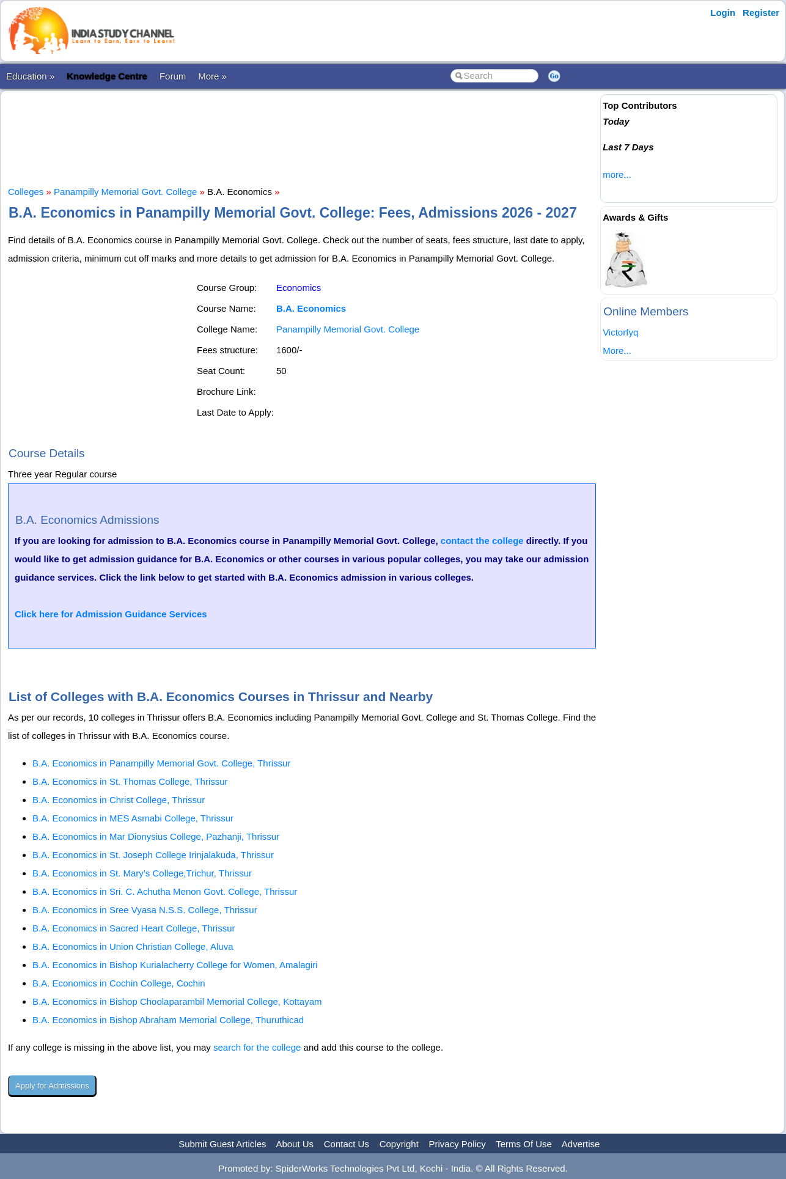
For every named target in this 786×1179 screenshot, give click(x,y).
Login (722, 12)
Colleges (25, 191)
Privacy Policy (457, 1144)
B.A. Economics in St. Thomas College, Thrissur (130, 781)
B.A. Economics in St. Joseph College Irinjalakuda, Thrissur (153, 855)
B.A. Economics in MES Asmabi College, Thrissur (132, 818)
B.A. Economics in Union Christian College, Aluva (132, 946)
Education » (30, 76)
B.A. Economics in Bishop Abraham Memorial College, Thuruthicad (168, 1020)
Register (761, 12)
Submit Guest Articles (222, 1144)
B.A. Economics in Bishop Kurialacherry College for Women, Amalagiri (175, 965)
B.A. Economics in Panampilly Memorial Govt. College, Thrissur (161, 763)
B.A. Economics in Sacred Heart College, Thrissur (133, 928)
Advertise (581, 1144)
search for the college (257, 1047)
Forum (173, 76)
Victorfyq (620, 332)
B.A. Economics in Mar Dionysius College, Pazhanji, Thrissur (155, 836)
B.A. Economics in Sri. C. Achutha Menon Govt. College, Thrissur (164, 891)
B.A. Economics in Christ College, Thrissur (118, 800)
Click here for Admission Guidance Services (111, 614)
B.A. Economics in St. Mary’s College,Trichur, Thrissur (142, 873)
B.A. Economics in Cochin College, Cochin (118, 983)
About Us (295, 1144)
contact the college (482, 540)
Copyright (399, 1144)
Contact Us (346, 1144)
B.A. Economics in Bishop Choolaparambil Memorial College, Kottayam (177, 1001)
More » (212, 76)
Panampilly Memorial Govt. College (125, 191)
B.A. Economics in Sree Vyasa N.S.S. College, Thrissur (144, 910)
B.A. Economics (311, 308)
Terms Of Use (524, 1144)
